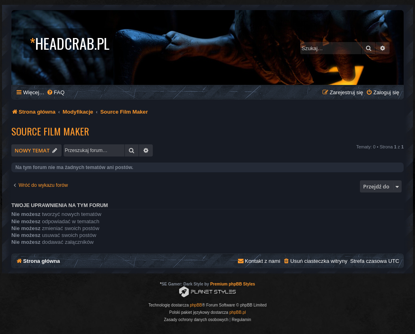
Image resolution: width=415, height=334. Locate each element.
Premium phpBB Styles (232, 284)
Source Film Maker (50, 131)
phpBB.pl (237, 312)
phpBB (196, 305)
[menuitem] (55, 92)
